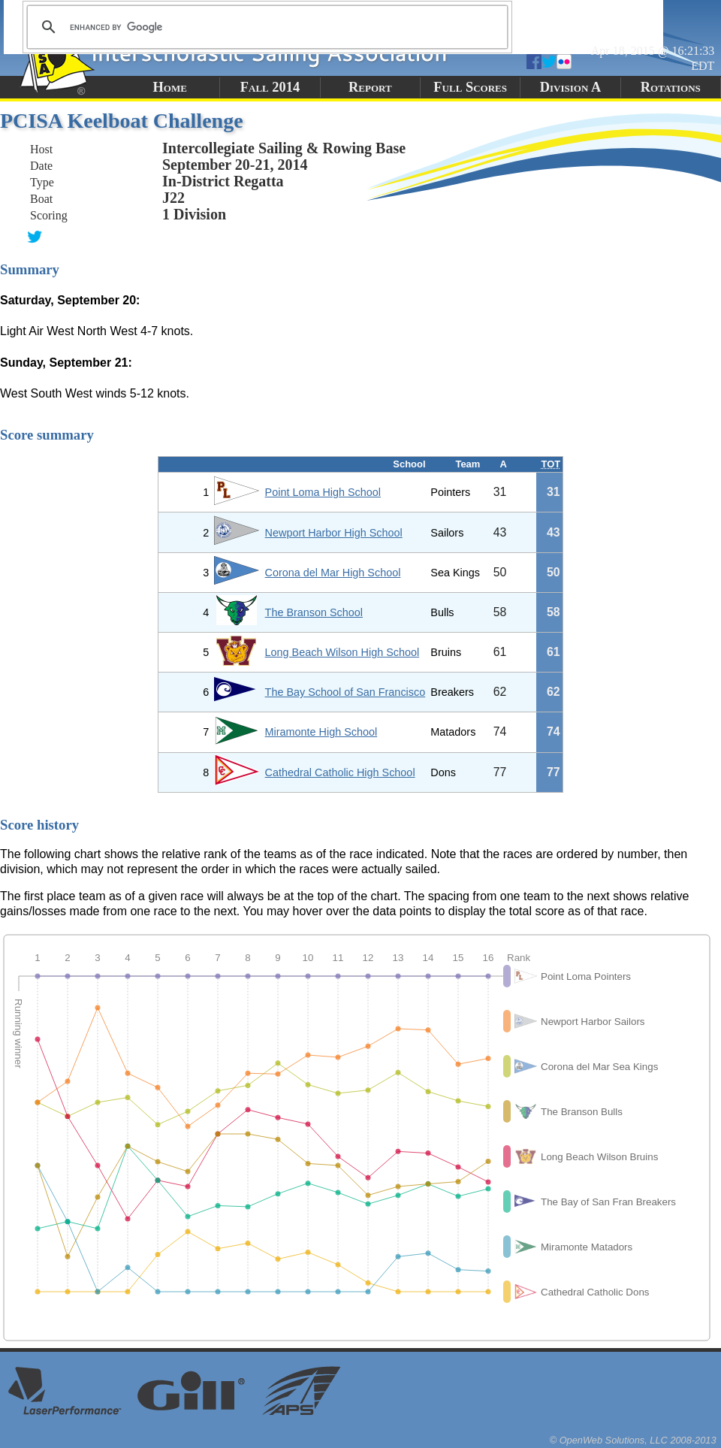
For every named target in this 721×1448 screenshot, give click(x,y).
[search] (265, 27)
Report (370, 87)
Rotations (671, 87)
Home (169, 87)
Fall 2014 (270, 87)
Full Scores (470, 87)
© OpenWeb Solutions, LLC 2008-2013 (633, 1440)
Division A (570, 87)
